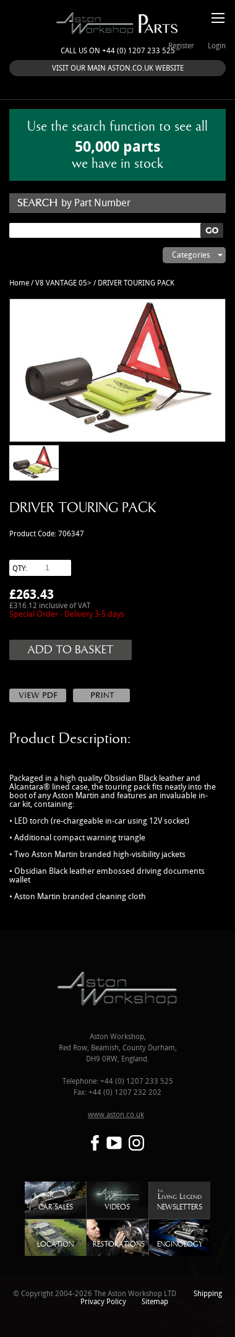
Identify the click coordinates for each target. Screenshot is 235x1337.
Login (217, 46)
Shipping (208, 1294)
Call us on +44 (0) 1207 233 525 (118, 51)
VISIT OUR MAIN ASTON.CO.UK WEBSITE (118, 68)
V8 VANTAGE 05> (63, 283)
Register (181, 46)
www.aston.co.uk (116, 1115)
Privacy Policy (103, 1302)
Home (19, 283)
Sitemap (155, 1302)
